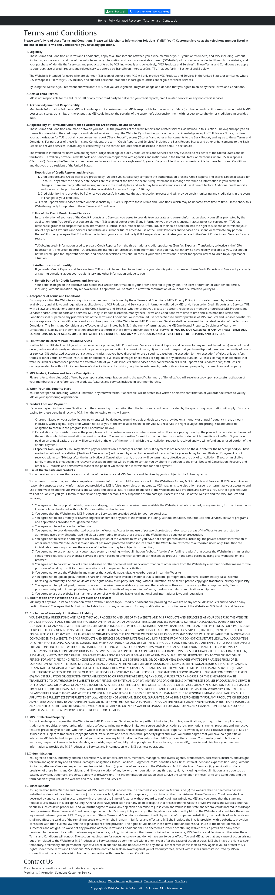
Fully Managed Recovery (125, 20)
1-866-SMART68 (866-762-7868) (149, 11)
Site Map (181, 881)
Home (102, 20)
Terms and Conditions (158, 881)
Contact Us (170, 20)
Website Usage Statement (125, 881)
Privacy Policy (97, 881)
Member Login (116, 11)
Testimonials (151, 20)
